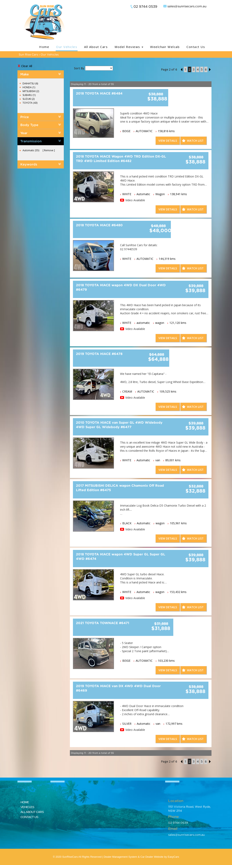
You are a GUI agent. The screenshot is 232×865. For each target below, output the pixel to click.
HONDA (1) (29, 87)
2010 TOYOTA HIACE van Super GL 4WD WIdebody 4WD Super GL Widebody (119, 425)
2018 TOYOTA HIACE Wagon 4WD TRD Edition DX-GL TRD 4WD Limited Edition (121, 159)
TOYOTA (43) (30, 102)
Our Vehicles (66, 47)
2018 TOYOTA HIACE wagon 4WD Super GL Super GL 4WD (120, 556)
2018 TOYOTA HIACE (99, 93)
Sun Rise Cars (28, 54)
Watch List (195, 141)
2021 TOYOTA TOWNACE (102, 623)
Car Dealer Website (151, 856)
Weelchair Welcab (165, 47)
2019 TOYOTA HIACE (99, 354)
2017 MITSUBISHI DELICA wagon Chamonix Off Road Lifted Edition (120, 488)
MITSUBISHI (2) (31, 91)
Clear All (26, 66)
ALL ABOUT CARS (32, 812)
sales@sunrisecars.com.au (186, 6)
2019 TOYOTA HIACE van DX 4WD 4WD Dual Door (118, 688)
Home (44, 47)
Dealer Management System (120, 856)
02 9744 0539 (145, 6)
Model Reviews (129, 47)
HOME (25, 802)
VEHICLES (27, 807)
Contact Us (195, 47)
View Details (166, 141)
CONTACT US (29, 817)
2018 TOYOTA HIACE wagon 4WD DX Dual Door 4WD (121, 287)
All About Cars (96, 47)
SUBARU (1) (29, 95)
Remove (48, 150)
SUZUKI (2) (29, 99)
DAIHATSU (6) (30, 83)
